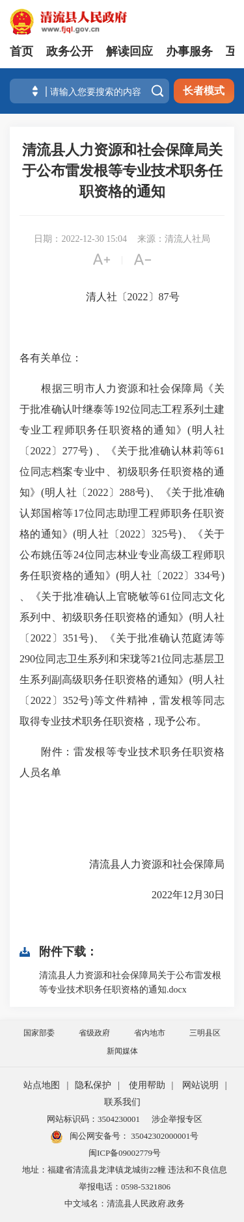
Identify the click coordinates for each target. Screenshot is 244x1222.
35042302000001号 (163, 1136)
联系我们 (122, 1102)
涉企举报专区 (177, 1119)
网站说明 (200, 1085)
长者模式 (203, 90)
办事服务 (189, 51)
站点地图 (41, 1085)
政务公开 (69, 51)
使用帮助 (147, 1085)
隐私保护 (93, 1085)
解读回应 (129, 51)
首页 (21, 51)
